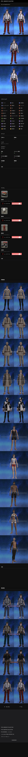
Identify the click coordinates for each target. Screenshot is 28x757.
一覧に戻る (7, 706)
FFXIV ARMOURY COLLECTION (7, 1)
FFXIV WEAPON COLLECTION (7, 729)
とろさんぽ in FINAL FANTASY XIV (7, 734)
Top (21, 706)
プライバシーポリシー (5, 736)
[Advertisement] (14, 177)
